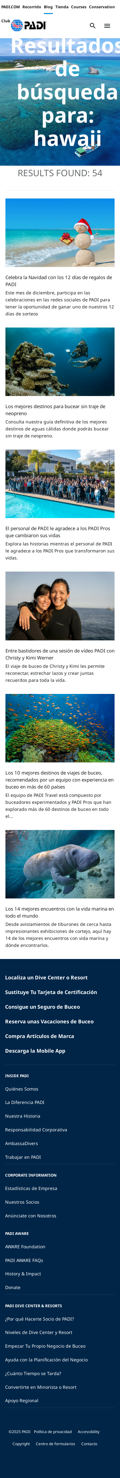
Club (5, 21)
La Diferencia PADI (24, 1102)
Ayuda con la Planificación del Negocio (46, 1360)
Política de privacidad (53, 1431)
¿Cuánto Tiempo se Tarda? (33, 1373)
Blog (48, 7)
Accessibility (89, 1431)
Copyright (21, 1443)
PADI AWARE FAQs (24, 1260)
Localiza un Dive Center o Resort (46, 977)
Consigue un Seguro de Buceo (42, 1006)
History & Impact (23, 1274)
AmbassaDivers (21, 1143)
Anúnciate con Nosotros (30, 1216)
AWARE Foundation (25, 1247)
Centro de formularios (55, 1443)
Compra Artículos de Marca (39, 1036)
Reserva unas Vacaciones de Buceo (49, 1021)
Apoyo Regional (21, 1400)
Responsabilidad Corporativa (36, 1130)
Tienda (61, 7)
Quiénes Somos (21, 1089)
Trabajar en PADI (23, 1157)
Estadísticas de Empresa (31, 1188)
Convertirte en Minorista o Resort (40, 1387)
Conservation (102, 7)
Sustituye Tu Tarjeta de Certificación (51, 992)
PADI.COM (10, 7)
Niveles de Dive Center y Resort (38, 1332)
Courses (78, 7)
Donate (12, 1287)
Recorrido (31, 7)
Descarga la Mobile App (35, 1050)
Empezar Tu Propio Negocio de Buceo (45, 1346)
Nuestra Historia (22, 1116)
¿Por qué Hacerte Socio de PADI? (39, 1319)
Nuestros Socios (22, 1202)
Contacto (89, 1443)
